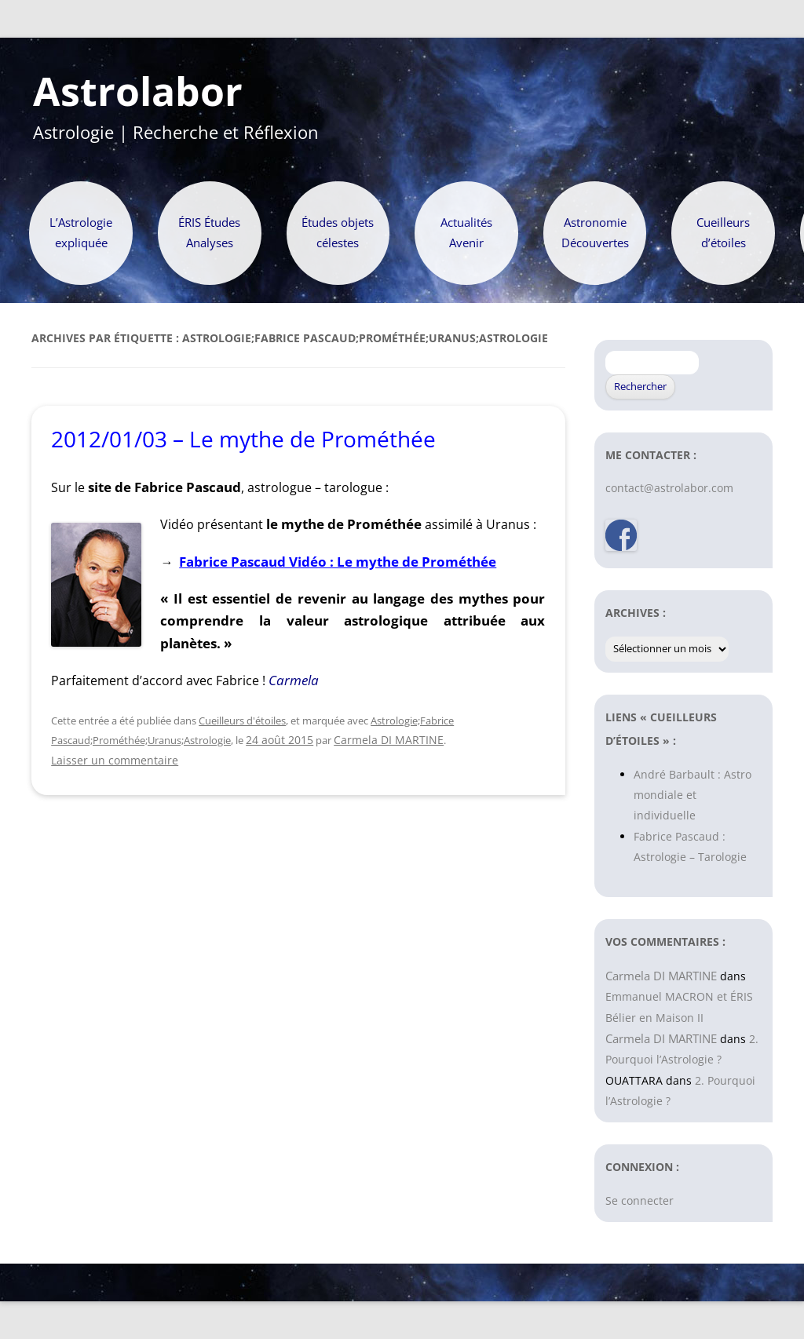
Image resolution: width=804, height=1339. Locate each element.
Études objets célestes (338, 232)
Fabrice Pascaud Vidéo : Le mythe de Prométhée (337, 562)
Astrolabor (138, 91)
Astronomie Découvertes (595, 232)
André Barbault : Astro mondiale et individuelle (692, 795)
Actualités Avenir (466, 232)
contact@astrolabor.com (669, 487)
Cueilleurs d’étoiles (723, 232)
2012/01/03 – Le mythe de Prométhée (243, 439)
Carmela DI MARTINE (389, 739)
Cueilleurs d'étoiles (242, 720)
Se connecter (639, 1200)
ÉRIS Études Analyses (209, 232)
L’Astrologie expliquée (80, 232)
